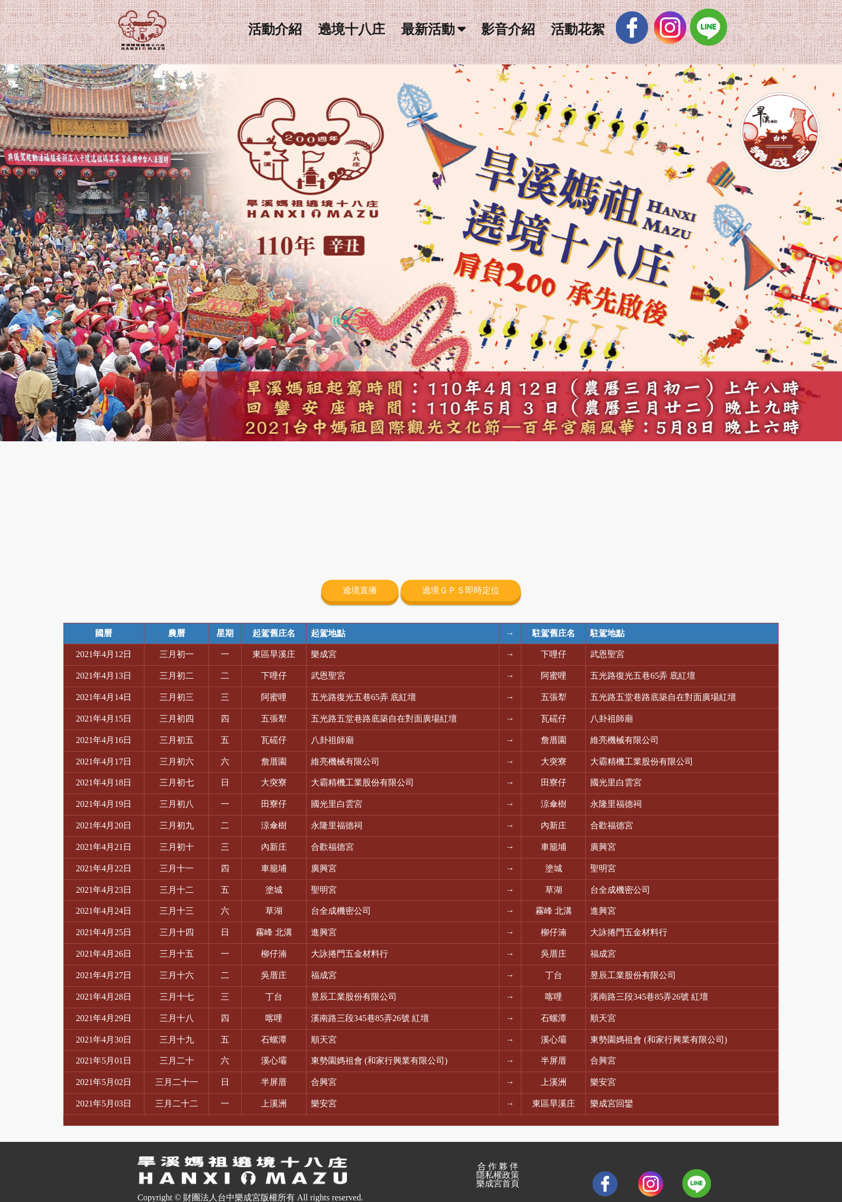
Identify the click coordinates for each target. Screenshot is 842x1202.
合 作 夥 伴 (497, 1166)
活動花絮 (578, 29)
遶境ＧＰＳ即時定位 (460, 590)
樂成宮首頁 (497, 1183)
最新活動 (428, 29)
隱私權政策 (497, 1174)
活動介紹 (275, 29)
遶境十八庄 (351, 29)
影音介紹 (508, 29)
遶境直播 (360, 590)
